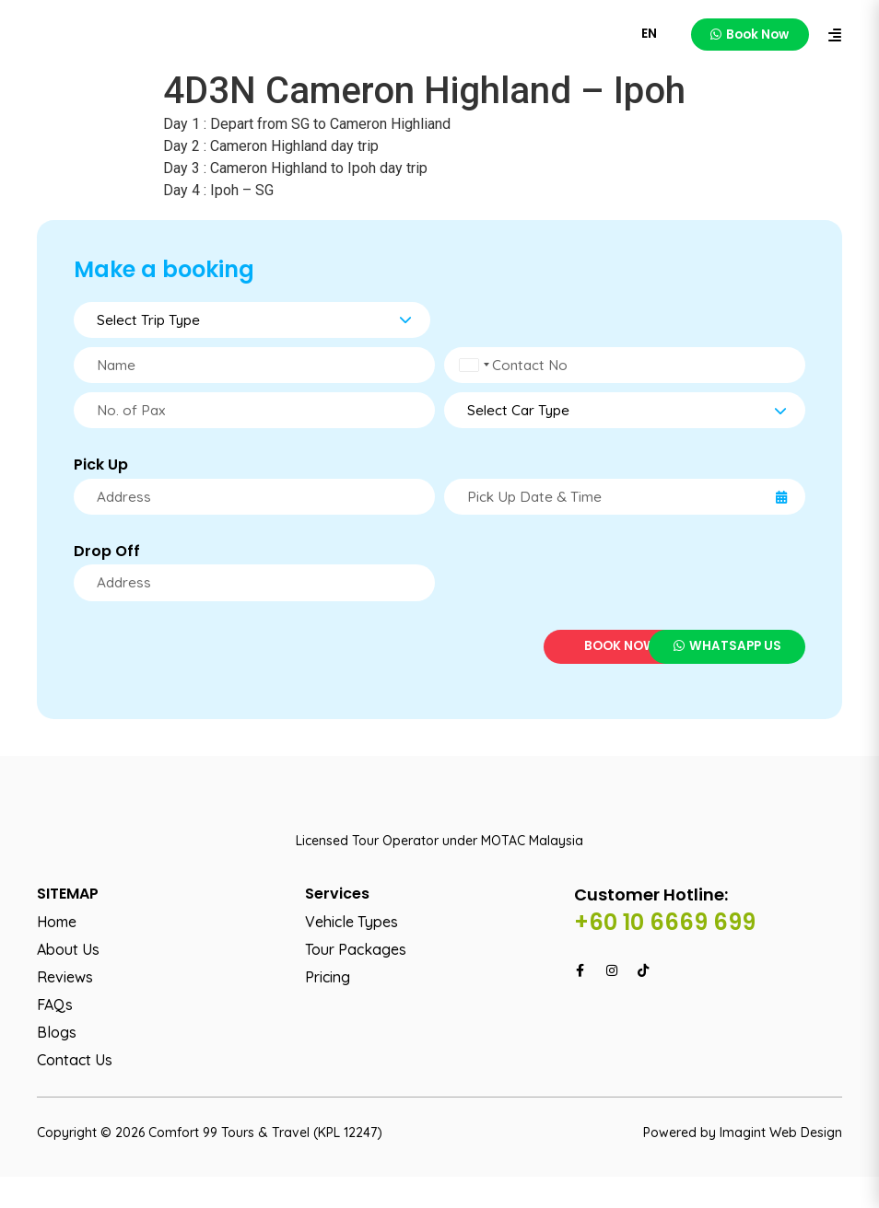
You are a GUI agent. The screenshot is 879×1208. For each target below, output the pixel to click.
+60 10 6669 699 (665, 952)
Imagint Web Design (781, 1163)
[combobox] (472, 366)
